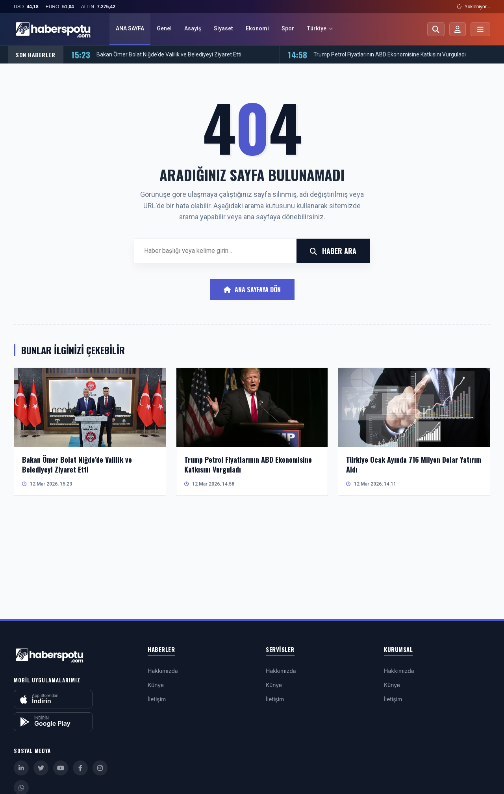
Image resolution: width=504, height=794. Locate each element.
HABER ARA (333, 251)
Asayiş (192, 28)
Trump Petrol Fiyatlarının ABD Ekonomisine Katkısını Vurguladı (389, 55)
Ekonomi (257, 28)
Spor (288, 28)
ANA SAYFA (130, 28)
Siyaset (223, 28)
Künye (156, 685)
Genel (164, 28)
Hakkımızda (163, 670)
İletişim (157, 699)
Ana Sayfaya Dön (252, 290)
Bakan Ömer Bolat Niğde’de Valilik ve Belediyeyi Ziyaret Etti (168, 55)
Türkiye (320, 28)
